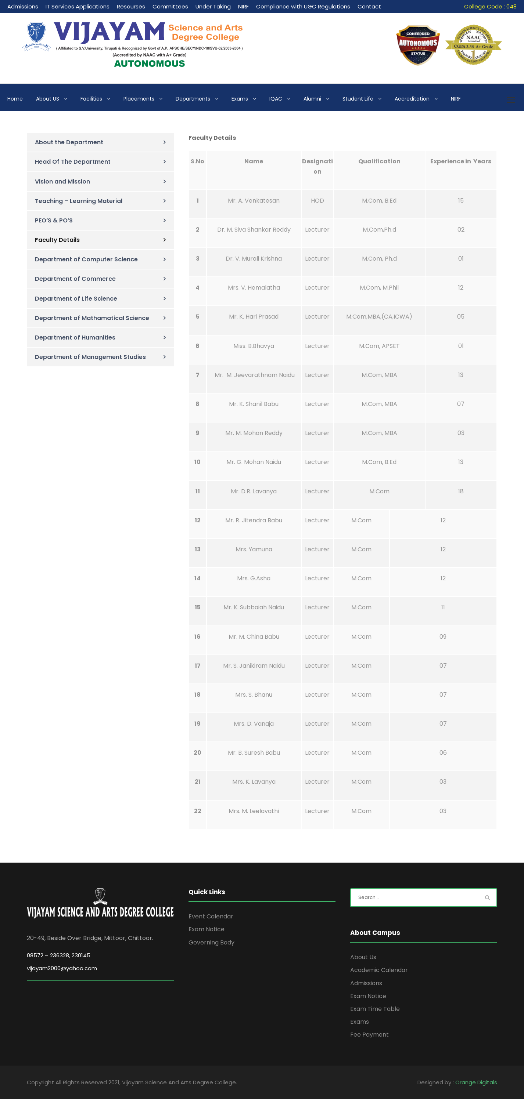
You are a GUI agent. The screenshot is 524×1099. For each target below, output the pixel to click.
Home (15, 98)
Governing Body (211, 942)
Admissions (22, 6)
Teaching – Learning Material (78, 201)
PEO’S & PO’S (54, 220)
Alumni (312, 98)
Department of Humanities (75, 337)
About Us (363, 957)
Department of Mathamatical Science (92, 318)
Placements (138, 98)
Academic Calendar (379, 970)
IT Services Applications (78, 6)
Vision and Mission (62, 181)
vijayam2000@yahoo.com (62, 968)
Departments (193, 98)
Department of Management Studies (90, 357)
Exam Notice (207, 929)
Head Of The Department (73, 161)
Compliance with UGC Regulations (303, 6)
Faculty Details (57, 240)
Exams (240, 98)
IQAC (275, 98)
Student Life (357, 98)
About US (47, 98)
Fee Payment (369, 1034)
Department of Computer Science (86, 259)
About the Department (69, 142)
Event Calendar (211, 916)
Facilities (91, 98)
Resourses (131, 6)
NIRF (243, 6)
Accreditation (412, 98)
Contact (369, 6)
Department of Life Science (76, 298)
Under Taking (213, 6)
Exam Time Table (375, 1009)
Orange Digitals (476, 1082)
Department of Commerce (75, 279)
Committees (170, 6)
